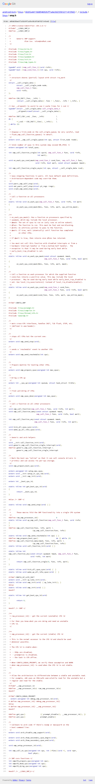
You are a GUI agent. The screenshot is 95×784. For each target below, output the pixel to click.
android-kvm (9, 11)
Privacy (21, 780)
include (83, 11)
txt (84, 780)
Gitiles (14, 780)
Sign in (90, 4)
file (53, 21)
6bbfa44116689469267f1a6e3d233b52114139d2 (50, 11)
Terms (28, 780)
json (91, 780)
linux (20, 11)
